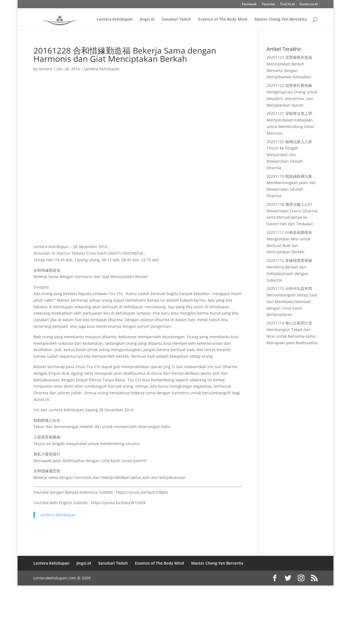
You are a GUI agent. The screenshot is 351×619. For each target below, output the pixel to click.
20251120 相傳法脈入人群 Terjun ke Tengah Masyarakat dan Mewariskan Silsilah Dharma (289, 154)
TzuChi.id (287, 4)
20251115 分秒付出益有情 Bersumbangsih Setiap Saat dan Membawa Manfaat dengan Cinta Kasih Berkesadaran (292, 301)
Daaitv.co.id (308, 4)
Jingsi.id (147, 19)
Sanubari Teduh (176, 19)
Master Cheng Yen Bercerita (280, 19)
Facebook (249, 4)
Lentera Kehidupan (115, 19)
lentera (45, 68)
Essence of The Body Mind (222, 19)
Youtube (268, 4)
